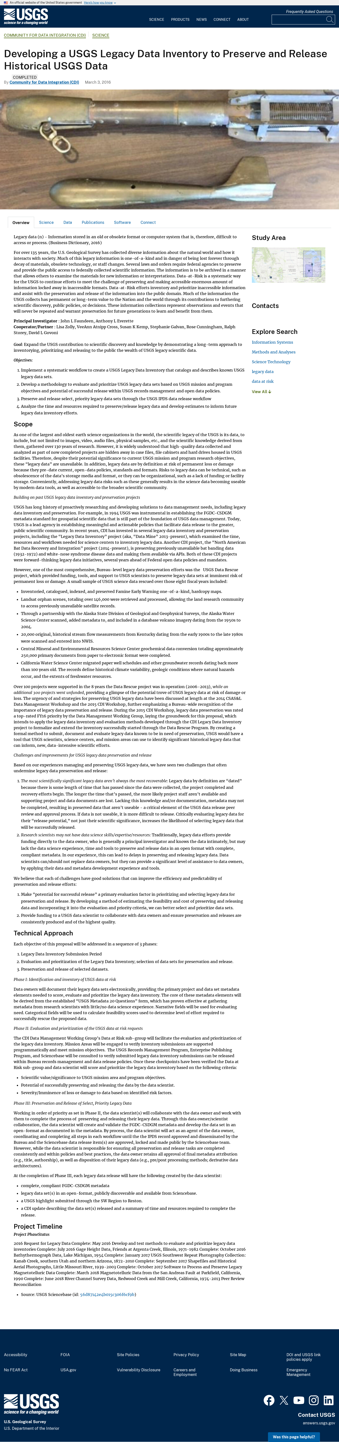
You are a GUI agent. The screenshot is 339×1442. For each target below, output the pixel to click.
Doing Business (243, 1370)
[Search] (330, 19)
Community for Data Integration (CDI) (45, 35)
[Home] (26, 23)
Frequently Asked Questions (309, 11)
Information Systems (272, 342)
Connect (222, 20)
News (201, 20)
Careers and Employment (185, 1372)
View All (261, 391)
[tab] (21, 222)
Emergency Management (298, 1372)
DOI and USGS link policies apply (304, 1357)
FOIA (65, 1355)
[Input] (303, 19)
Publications (93, 222)
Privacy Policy (186, 1355)
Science (156, 20)
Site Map (238, 1355)
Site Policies (128, 1355)
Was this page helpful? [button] (294, 1437)
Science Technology (271, 361)
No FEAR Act (16, 1370)
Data (67, 222)
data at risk (263, 381)
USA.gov (68, 1370)
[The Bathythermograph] (169, 149)
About (243, 20)
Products (180, 20)
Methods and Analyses (274, 352)
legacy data (263, 371)
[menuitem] (157, 16)
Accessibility (15, 1355)
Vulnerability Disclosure (138, 1370)
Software (122, 222)
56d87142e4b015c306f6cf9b (107, 1294)
